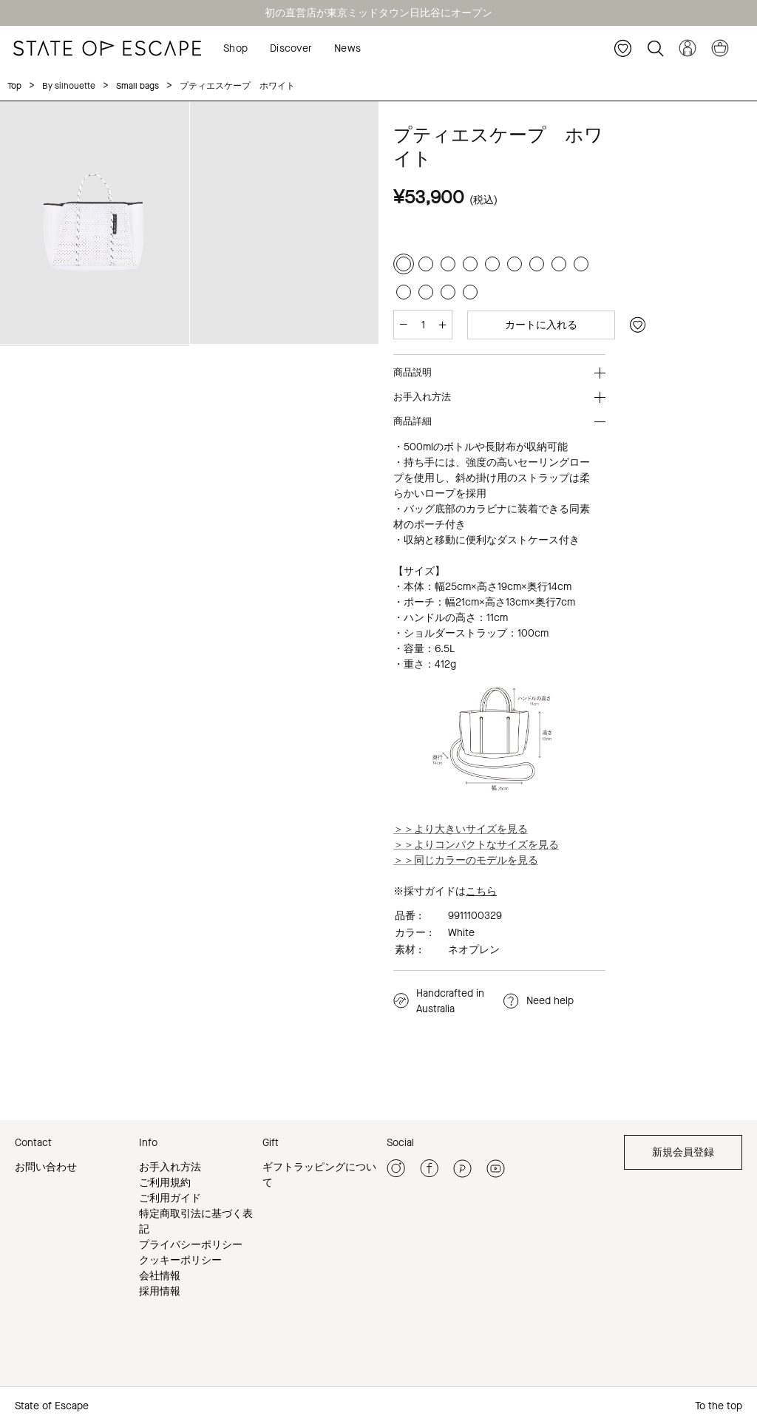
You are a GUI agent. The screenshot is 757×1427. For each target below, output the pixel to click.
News (347, 48)
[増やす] (442, 325)
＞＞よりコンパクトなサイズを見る (476, 844)
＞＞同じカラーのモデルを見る (465, 860)
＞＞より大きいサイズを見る (460, 829)
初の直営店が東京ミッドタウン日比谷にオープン (378, 12)
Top (14, 86)
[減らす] (403, 325)
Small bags (135, 86)
